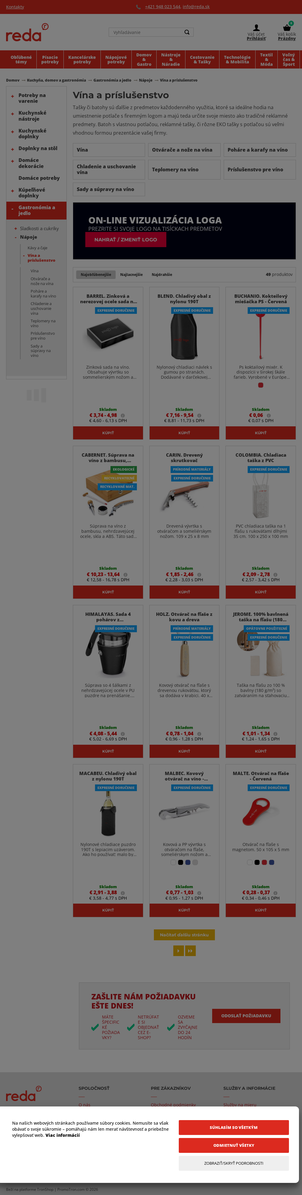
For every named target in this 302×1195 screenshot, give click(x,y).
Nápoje (28, 237)
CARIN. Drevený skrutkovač (184, 457)
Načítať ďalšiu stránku (184, 935)
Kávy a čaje (37, 247)
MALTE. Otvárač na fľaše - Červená (261, 776)
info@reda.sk (196, 6)
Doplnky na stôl (38, 148)
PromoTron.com (71, 1189)
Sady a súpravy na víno (41, 350)
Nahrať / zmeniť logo (125, 239)
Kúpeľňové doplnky (32, 192)
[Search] (187, 32)
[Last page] (190, 950)
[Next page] (178, 950)
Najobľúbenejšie (96, 274)
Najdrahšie (162, 274)
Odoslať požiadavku (246, 1016)
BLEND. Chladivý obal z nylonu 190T (184, 298)
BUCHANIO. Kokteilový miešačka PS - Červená (260, 298)
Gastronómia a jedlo (37, 210)
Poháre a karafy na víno (43, 293)
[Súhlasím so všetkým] (234, 1127)
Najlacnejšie (131, 274)
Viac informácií (63, 1135)
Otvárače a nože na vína (42, 281)
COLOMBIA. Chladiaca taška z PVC (261, 457)
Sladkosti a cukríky (39, 228)
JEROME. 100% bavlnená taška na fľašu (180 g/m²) (260, 619)
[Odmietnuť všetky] (234, 1145)
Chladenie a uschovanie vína (41, 308)
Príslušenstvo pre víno (43, 336)
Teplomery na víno (43, 323)
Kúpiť (108, 432)
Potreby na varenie (32, 98)
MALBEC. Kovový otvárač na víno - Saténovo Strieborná (184, 778)
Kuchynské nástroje (32, 115)
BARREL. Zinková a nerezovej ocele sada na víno (108, 301)
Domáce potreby (39, 178)
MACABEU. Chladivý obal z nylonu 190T (108, 776)
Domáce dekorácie (31, 163)
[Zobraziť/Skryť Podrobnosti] (234, 1163)
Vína (35, 271)
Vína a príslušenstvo (41, 258)
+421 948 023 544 (162, 6)
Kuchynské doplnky (32, 133)
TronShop (45, 1189)
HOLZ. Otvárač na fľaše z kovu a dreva (184, 617)
